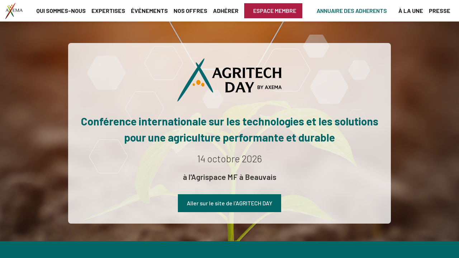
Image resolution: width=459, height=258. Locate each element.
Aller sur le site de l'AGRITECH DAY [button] (229, 203)
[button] (273, 10)
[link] (61, 11)
